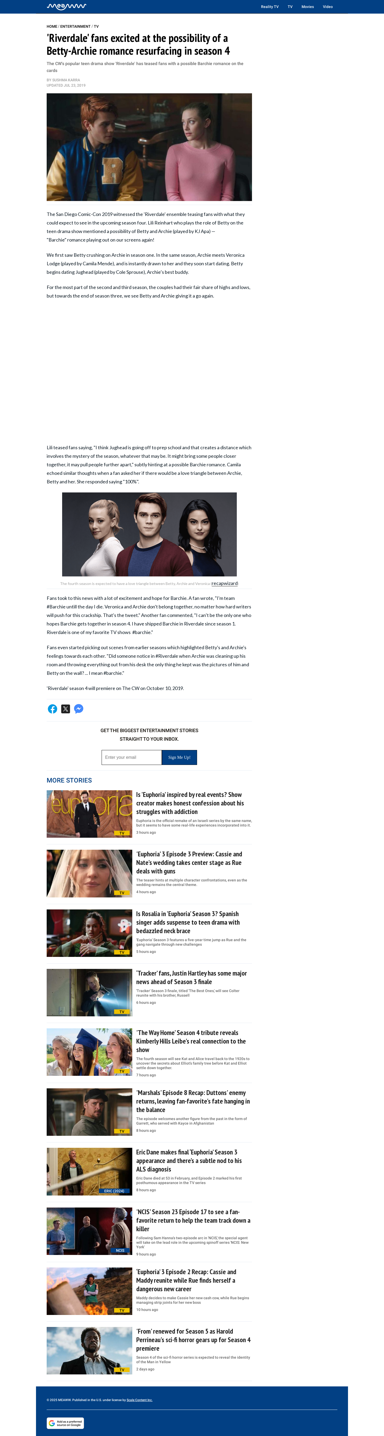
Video (328, 7)
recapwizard (225, 583)
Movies (308, 7)
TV (290, 7)
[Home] (67, 7)
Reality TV (270, 7)
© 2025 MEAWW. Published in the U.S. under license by (87, 1400)
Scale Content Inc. (140, 1400)
